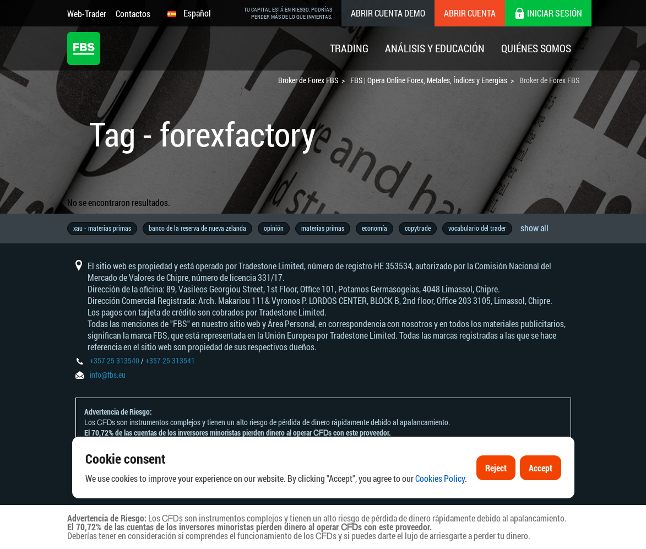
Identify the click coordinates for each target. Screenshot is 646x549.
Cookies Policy (440, 479)
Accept (540, 468)
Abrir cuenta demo (388, 13)
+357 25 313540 (114, 360)
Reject (496, 468)
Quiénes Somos (536, 48)
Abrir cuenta (470, 13)
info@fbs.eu (108, 374)
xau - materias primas (102, 228)
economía (374, 228)
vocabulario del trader (477, 228)
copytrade (418, 228)
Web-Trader (86, 13)
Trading (349, 48)
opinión (274, 228)
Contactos (133, 13)
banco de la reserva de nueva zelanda (197, 228)
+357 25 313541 (170, 360)
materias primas (322, 228)
